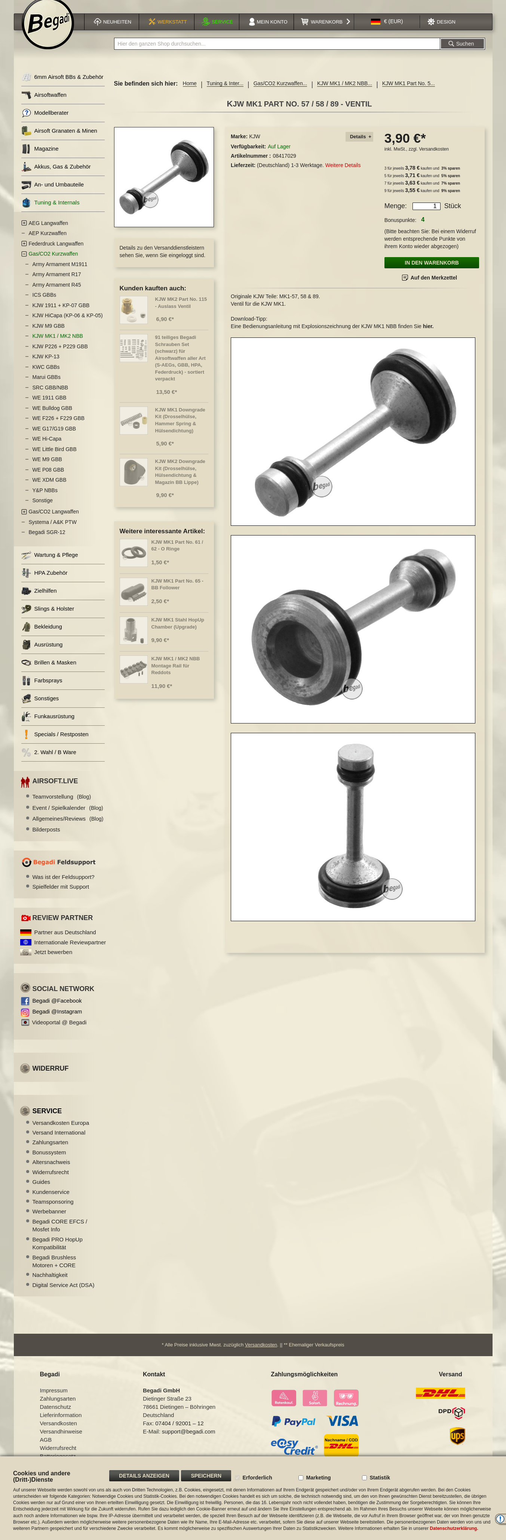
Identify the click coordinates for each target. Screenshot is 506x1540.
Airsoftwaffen (44, 104)
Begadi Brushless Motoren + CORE (54, 1270)
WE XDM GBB (50, 489)
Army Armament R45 (57, 294)
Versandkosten (433, 158)
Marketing (318, 1478)
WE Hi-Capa (47, 448)
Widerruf (51, 1077)
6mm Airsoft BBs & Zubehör (62, 86)
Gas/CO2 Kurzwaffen (53, 263)
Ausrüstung (42, 654)
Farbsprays (41, 690)
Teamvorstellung (62, 806)
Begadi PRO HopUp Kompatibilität (58, 1253)
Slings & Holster (47, 618)
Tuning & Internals (50, 212)
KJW (254, 146)
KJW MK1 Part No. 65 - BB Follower (177, 593)
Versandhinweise (61, 1441)
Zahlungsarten (50, 1151)
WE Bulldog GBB (53, 417)
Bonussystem (49, 1161)
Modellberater (45, 122)
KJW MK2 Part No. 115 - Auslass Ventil (181, 312)
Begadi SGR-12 (47, 541)
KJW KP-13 (46, 366)
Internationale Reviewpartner (70, 951)
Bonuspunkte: (400, 229)
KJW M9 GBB (49, 335)
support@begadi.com (188, 1441)
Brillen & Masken (49, 672)
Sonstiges (40, 708)
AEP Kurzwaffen (48, 243)
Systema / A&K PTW (53, 531)
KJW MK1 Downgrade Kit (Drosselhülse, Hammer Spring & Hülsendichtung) (180, 429)
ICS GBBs (44, 304)
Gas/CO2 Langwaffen (54, 521)
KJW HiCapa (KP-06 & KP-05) (68, 325)
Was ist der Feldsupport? (64, 886)
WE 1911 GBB (50, 407)
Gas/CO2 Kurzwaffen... (280, 93)
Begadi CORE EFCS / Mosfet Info (60, 1235)
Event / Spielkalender (68, 817)
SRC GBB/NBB (50, 397)
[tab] (359, 146)
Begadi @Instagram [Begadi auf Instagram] (57, 1021)
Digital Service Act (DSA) (64, 1294)
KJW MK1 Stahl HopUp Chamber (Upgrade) (178, 632)
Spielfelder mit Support (61, 896)
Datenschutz (55, 1416)
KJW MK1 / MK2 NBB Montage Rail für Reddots (175, 675)
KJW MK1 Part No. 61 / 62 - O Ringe (177, 555)
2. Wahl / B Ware (48, 762)
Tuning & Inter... (225, 93)
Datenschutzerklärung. (454, 1528)
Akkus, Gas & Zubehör (56, 176)
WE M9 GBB (47, 469)
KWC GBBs (46, 376)
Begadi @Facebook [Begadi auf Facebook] (57, 1010)
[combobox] (277, 53)
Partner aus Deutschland (65, 941)
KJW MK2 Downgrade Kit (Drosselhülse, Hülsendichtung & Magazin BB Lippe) (180, 481)
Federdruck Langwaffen (56, 253)
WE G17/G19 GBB (54, 438)
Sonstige (43, 510)
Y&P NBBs (45, 500)
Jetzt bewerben (53, 961)
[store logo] (48, 32)
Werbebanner (50, 1221)
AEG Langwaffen (48, 232)
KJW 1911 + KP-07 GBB (61, 315)
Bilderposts (46, 839)
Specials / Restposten (55, 744)
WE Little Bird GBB (55, 459)
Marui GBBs (47, 386)
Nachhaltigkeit (50, 1284)
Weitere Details (343, 175)
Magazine (40, 158)
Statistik (379, 1478)
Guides (41, 1191)
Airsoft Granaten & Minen (59, 140)
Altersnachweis (51, 1171)
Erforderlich (257, 1478)
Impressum (54, 1400)
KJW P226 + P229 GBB (60, 356)
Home (190, 93)
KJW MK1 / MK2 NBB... (344, 93)
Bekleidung (41, 636)
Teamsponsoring (53, 1211)
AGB (46, 1449)
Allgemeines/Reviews (68, 828)
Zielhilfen (39, 600)
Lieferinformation (61, 1424)
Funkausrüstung (48, 726)
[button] (387, 31)
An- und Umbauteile (52, 194)
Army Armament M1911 (60, 274)
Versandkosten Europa (61, 1132)
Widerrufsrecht (51, 1181)
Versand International (59, 1142)
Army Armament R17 (57, 284)
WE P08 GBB (48, 479)
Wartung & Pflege (49, 564)
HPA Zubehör (44, 582)
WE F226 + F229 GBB (59, 427)
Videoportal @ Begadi (59, 1031)
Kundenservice (51, 1201)
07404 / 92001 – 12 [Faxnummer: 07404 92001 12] (179, 1432)
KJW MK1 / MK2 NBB (58, 345)
